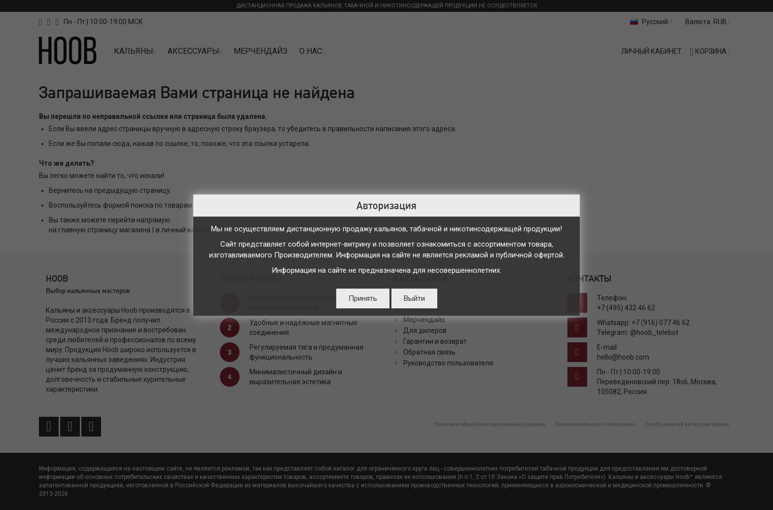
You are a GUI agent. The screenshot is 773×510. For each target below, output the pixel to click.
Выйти (414, 298)
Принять (363, 298)
